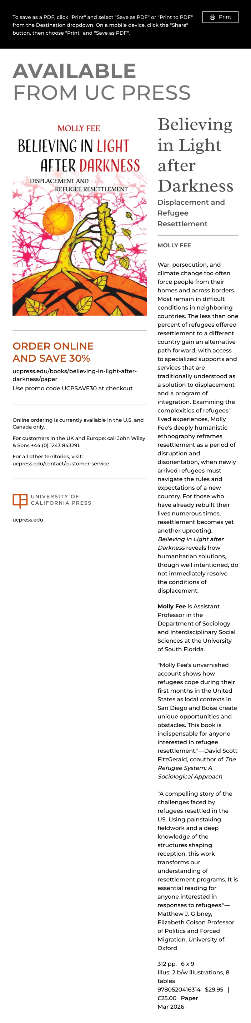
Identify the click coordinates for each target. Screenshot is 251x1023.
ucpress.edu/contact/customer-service (60, 463)
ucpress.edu (27, 520)
